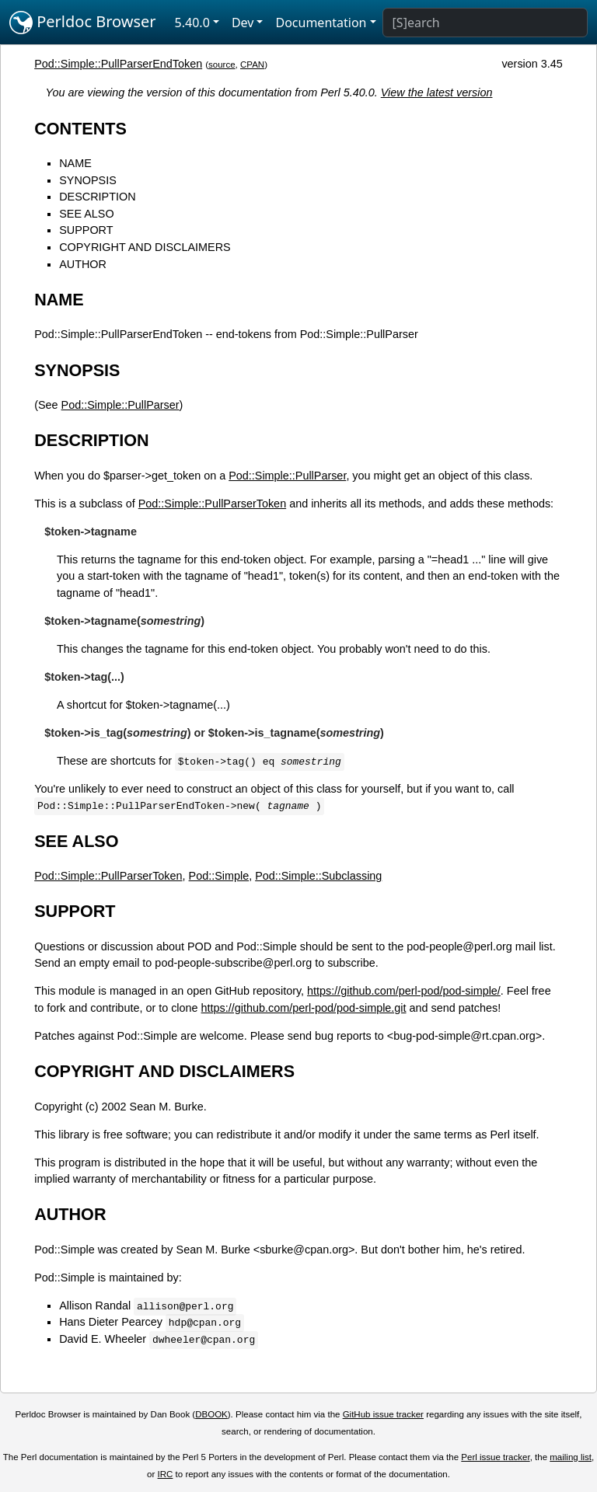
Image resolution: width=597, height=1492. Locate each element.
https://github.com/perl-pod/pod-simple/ (404, 991)
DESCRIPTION (97, 196)
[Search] (485, 22)
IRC (165, 1474)
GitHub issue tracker (383, 1414)
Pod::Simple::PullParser (120, 405)
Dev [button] (243, 22)
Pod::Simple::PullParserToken (212, 503)
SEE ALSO (86, 213)
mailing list (571, 1457)
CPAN (252, 64)
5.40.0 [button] (192, 22)
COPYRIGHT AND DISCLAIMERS (144, 247)
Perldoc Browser (82, 22)
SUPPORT (86, 230)
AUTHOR (82, 264)
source (222, 64)
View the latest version (437, 92)
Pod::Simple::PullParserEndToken (118, 64)
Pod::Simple (219, 876)
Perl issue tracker (495, 1457)
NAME (75, 163)
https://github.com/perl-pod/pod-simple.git (304, 1008)
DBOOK (211, 1414)
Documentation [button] (320, 22)
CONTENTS (80, 128)
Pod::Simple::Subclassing (318, 876)
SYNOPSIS (88, 180)
